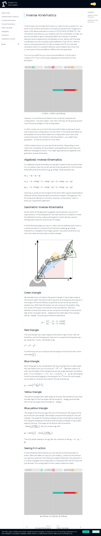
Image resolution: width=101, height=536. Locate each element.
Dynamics (5, 35)
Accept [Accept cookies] (85, 532)
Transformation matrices (10, 17)
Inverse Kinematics (8, 24)
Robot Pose (6, 13)
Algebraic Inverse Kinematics (92, 16)
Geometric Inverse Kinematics (93, 21)
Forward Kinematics (8, 20)
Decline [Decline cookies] (96, 532)
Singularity (5, 31)
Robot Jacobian (7, 28)
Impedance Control (8, 39)
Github (10, 44)
